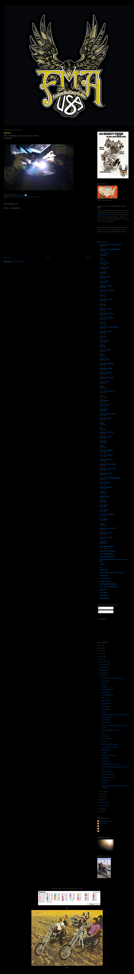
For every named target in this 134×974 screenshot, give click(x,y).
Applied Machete (105, 496)
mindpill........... (104, 491)
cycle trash (103, 589)
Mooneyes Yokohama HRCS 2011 (110, 730)
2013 (101, 653)
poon (99, 831)
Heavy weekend (105, 700)
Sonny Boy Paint (105, 482)
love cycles (103, 322)
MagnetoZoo (103, 272)
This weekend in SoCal (107, 689)
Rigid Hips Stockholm (106, 368)
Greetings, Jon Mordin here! (109, 755)
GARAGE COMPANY (106, 450)
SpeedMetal (103, 500)
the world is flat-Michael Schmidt (110, 478)
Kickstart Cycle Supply (107, 377)
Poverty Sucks (104, 570)
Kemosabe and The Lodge (107, 468)
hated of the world (105, 436)
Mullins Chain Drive (106, 372)
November (104, 664)
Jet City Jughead (102, 823)
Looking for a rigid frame (108, 777)
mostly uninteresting (106, 473)
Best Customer (105, 736)
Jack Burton (104, 686)
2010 (101, 809)
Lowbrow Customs (105, 581)
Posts (101, 608)
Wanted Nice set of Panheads (109, 744)
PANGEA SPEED (105, 276)
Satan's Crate (104, 575)
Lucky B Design (104, 340)
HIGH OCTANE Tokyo (107, 432)
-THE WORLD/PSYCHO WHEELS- (111, 244)
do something (14, 197)
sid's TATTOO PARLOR (107, 554)
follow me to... (105, 783)
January (103, 805)
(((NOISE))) (103, 441)
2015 (101, 648)
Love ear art (103, 336)
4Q (100, 567)
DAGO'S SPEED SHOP (107, 514)
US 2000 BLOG (104, 267)
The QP (100, 826)
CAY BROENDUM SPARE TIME (110, 249)
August (103, 673)
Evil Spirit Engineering (107, 363)
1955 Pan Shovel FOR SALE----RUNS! (112, 678)
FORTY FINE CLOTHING (105, 821)
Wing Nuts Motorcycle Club (108, 528)
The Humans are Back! (107, 771)
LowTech (103, 741)
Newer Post (7, 257)
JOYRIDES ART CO (106, 331)
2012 (101, 656)
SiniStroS (102, 345)
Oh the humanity (105, 720)
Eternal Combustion (106, 487)
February (104, 802)
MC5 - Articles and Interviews (109, 587)
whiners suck (35, 197)
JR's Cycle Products (106, 455)
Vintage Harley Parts (106, 459)
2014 (101, 651)
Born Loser (103, 304)
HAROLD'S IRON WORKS (108, 464)
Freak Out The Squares (107, 318)
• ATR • (102, 395)
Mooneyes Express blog (107, 556)
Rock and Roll (105, 750)
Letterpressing (105, 681)
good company (105, 706)
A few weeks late (105, 722)
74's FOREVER (104, 510)
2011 (101, 659)
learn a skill (24, 197)
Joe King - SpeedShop (106, 308)
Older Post (89, 257)
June (102, 791)
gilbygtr (102, 386)
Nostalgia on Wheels (106, 286)
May (102, 794)
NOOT (102, 258)
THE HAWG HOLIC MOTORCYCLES (112, 572)
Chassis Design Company (107, 290)
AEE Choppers (104, 254)
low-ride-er (104, 752)
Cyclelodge (104, 780)
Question (7, 133)
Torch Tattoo (103, 592)
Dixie (101, 427)
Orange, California (106, 703)
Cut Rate (102, 523)
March (103, 800)
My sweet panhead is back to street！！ (112, 764)
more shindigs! (105, 758)
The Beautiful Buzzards (107, 546)
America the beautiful (107, 695)
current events (105, 761)
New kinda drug (105, 709)
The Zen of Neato (105, 382)
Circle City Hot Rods (106, 537)
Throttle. (102, 564)
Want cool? (104, 684)
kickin (102, 733)
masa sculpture (104, 409)
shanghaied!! (103, 542)
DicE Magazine (104, 400)
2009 (101, 811)
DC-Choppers (104, 519)
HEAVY (102, 354)
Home (48, 257)
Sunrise (102, 446)
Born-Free (103, 295)
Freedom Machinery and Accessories (108, 215)
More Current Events (107, 738)
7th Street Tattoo (105, 578)
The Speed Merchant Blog (107, 551)
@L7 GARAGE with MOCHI (109, 747)
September (104, 670)
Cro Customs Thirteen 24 (107, 391)
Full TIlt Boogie (105, 692)
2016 (101, 645)
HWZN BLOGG (105, 263)
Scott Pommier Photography (108, 584)
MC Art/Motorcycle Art (107, 313)
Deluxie (102, 423)
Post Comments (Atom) (18, 261)
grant (99, 829)
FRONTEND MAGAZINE (108, 414)
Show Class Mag (105, 404)
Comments (102, 612)
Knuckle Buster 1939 (106, 299)
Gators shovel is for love (108, 774)
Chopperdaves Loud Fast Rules (109, 327)
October (103, 667)
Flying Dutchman (105, 598)
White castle (104, 698)
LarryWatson (104, 595)
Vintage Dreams (104, 359)
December (104, 661)
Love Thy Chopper (105, 350)
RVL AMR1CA (104, 505)
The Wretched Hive (105, 532)
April (103, 797)
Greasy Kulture (104, 281)
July (102, 676)
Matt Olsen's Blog (105, 418)
